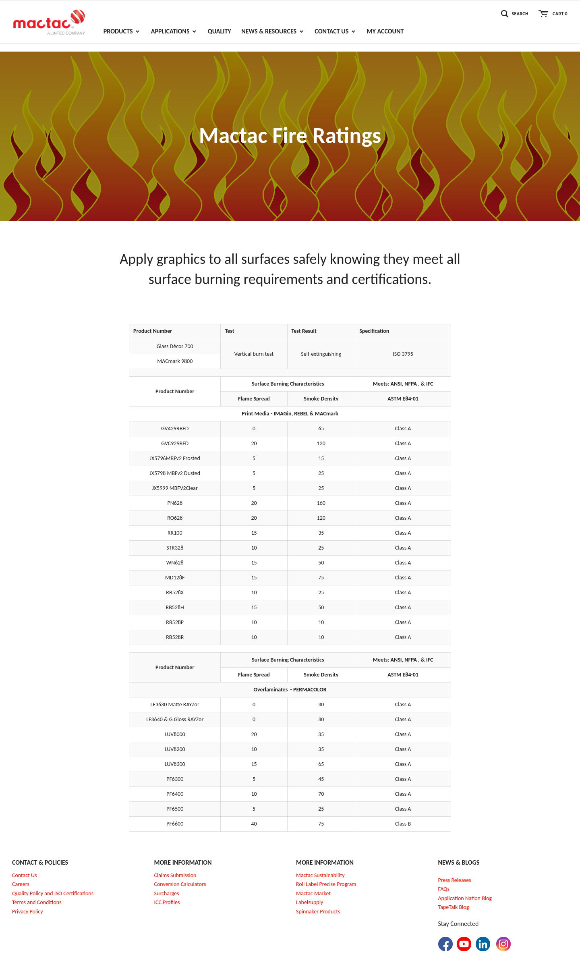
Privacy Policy (27, 911)
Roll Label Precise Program (326, 884)
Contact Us (24, 875)
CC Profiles (167, 902)
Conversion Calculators (180, 884)
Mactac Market (313, 893)
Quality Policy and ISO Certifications (52, 893)
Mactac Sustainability (320, 875)
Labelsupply (309, 902)
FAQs (444, 889)
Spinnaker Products (318, 911)
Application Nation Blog (465, 898)
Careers (20, 884)
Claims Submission (175, 875)
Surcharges (166, 893)
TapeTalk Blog (453, 907)
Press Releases (454, 880)
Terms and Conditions (37, 902)
